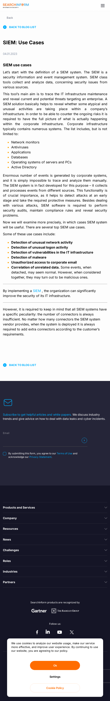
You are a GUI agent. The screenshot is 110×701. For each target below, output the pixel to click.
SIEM (37, 291)
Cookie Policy (55, 688)
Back (10, 17)
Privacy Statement (40, 456)
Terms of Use (64, 453)
